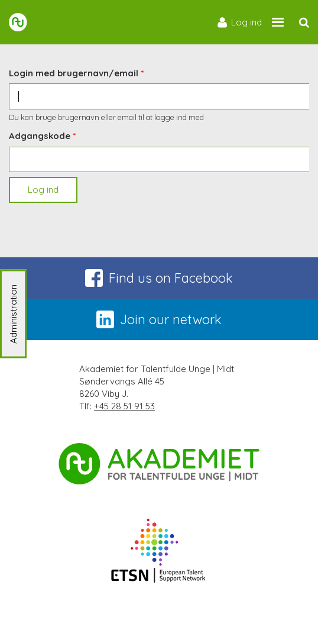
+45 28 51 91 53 (124, 406)
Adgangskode (39, 135)
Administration (13, 313)
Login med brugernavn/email (73, 73)
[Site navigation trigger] (278, 22)
